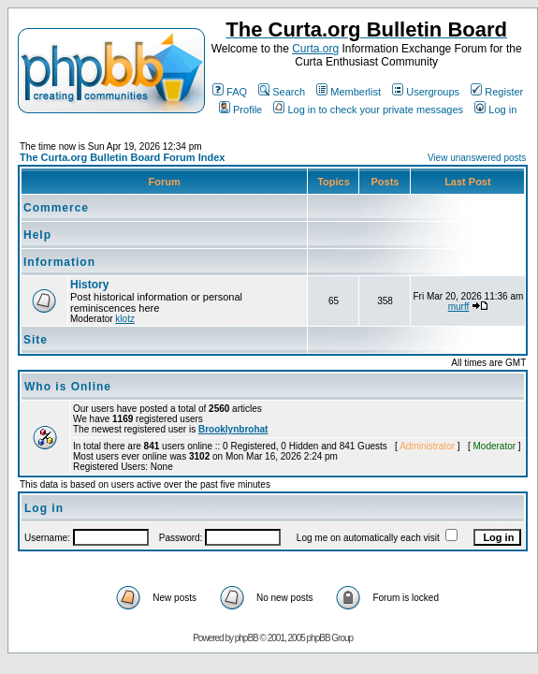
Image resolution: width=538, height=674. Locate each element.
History (89, 284)
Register (497, 91)
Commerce (56, 207)
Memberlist (348, 91)
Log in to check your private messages (368, 109)
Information (59, 262)
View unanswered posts (477, 158)
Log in (495, 109)
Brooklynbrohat (233, 429)
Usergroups (425, 91)
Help (37, 235)
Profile (240, 109)
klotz (125, 319)
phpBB (246, 638)
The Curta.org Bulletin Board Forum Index (122, 157)
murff (459, 306)
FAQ (229, 91)
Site (35, 339)
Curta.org (315, 48)
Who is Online (67, 386)
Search (281, 91)
